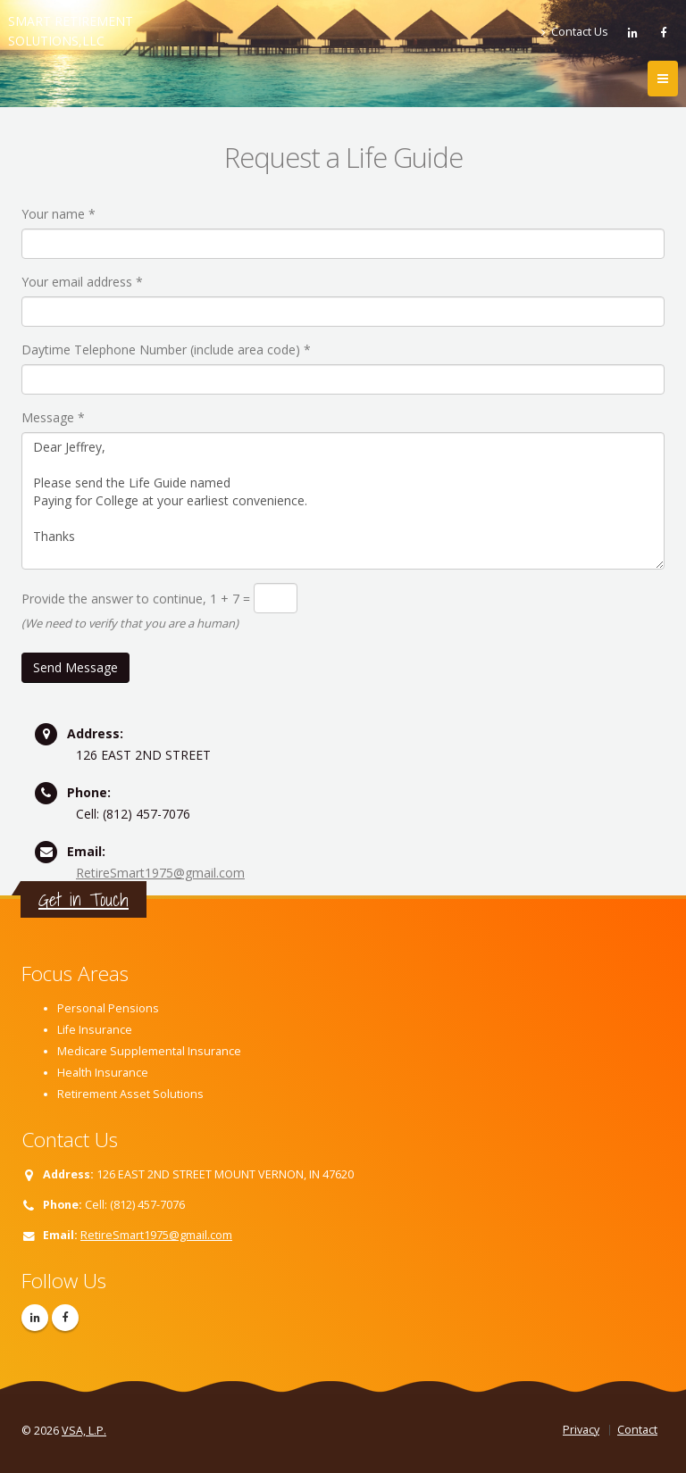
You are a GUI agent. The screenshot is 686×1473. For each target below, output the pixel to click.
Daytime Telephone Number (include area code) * (166, 349)
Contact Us (574, 31)
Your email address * (82, 281)
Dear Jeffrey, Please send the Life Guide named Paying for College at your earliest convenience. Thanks (343, 501)
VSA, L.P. (84, 1430)
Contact (637, 1429)
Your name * (58, 213)
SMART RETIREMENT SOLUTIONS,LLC (70, 30)
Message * (53, 417)
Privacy (581, 1429)
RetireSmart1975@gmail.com (160, 872)
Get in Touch (83, 899)
